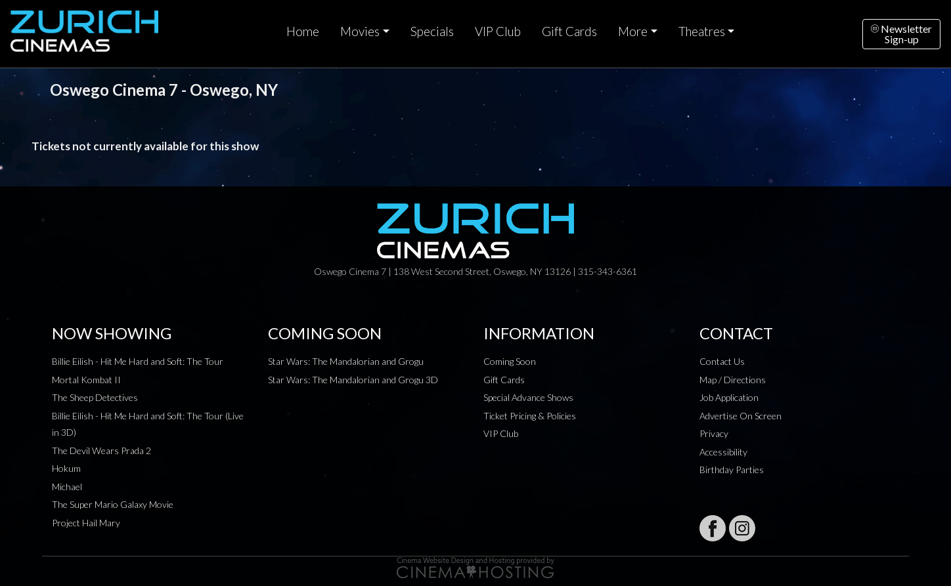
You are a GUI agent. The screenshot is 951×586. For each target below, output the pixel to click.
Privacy (713, 433)
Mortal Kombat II (86, 379)
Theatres (701, 31)
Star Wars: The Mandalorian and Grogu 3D (353, 379)
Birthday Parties (731, 469)
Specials (432, 31)
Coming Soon (509, 361)
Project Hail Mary (86, 522)
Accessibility (723, 451)
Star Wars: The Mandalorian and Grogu (346, 361)
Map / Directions (732, 379)
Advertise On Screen (740, 415)
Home (302, 31)
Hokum (66, 468)
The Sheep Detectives (95, 397)
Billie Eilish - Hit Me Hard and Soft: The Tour (137, 361)
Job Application (729, 397)
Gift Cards (569, 31)
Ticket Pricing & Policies (529, 415)
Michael (67, 486)
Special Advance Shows (528, 397)
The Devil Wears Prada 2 (101, 450)
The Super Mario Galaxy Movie (112, 504)
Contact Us (722, 361)
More (633, 31)
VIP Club (498, 31)
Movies (360, 31)
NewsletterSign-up (901, 33)
